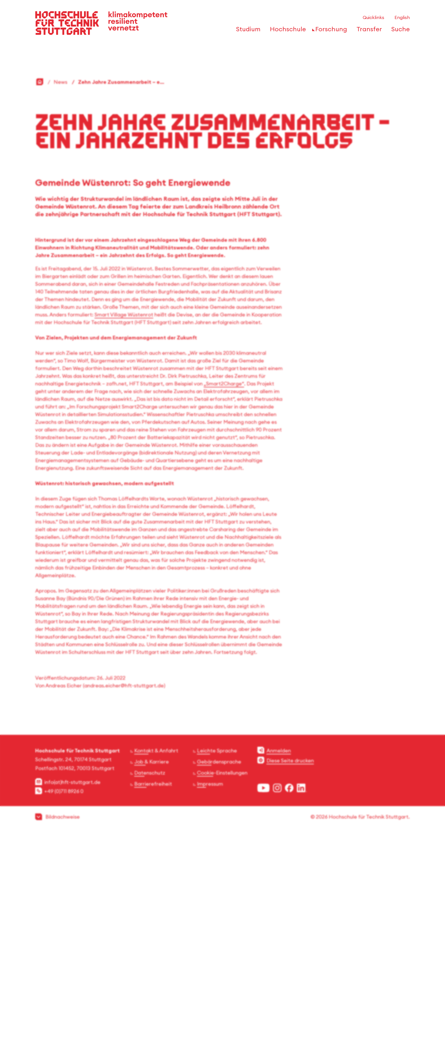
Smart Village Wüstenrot (124, 517)
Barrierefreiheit (153, 987)
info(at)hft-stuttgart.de (72, 985)
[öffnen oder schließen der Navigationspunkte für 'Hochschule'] (286, 30)
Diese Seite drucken (290, 963)
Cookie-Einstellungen (222, 976)
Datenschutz (149, 976)
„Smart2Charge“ (224, 586)
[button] (222, 1020)
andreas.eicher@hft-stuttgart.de (124, 888)
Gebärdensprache (219, 964)
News (60, 285)
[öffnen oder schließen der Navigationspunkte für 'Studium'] (247, 30)
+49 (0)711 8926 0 (63, 994)
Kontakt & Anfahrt (156, 953)
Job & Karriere (151, 964)
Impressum (210, 987)
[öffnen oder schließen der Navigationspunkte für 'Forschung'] (329, 30)
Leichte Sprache (217, 953)
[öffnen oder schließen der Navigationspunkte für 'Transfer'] (367, 30)
